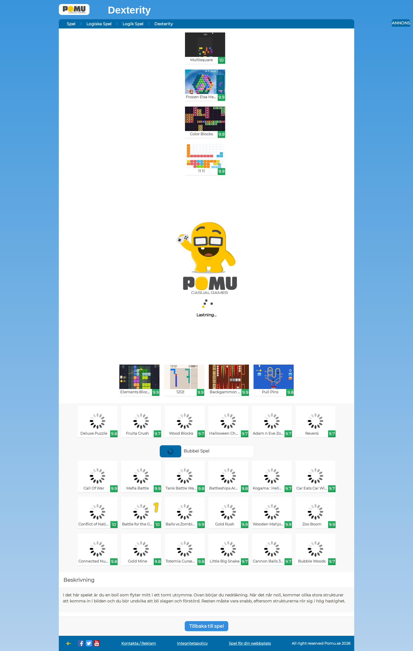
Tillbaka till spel (206, 626)
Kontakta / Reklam (138, 643)
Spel (71, 23)
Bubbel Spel (185, 451)
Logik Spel (132, 23)
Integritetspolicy (192, 643)
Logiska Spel (99, 23)
